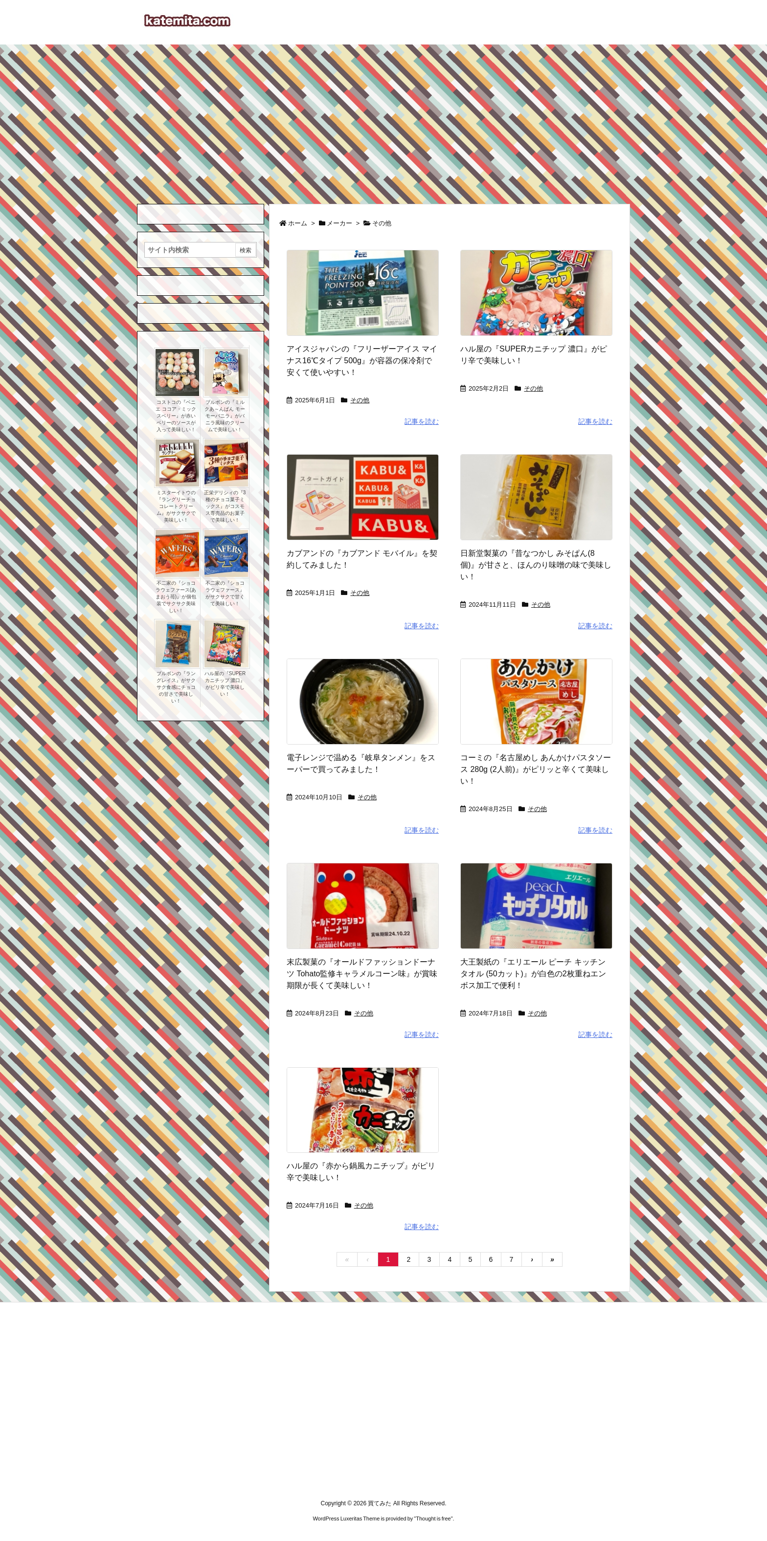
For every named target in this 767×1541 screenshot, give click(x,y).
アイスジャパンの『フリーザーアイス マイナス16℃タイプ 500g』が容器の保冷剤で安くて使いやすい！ (362, 360)
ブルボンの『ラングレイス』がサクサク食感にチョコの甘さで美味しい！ (176, 687)
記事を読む (422, 421)
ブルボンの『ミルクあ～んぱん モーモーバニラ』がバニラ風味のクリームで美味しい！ (224, 415)
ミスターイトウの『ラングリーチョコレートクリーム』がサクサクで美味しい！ (176, 506)
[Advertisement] (383, 117)
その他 (359, 400)
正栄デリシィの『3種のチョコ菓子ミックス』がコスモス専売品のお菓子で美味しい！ (225, 506)
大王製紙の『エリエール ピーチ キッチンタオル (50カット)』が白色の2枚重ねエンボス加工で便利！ (533, 974)
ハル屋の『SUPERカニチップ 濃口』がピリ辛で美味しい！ (225, 684)
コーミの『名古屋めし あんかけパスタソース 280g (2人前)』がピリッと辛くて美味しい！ (535, 769)
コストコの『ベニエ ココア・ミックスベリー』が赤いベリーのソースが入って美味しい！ (176, 415)
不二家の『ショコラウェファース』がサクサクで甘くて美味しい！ (225, 593)
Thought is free (433, 1518)
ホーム (297, 223)
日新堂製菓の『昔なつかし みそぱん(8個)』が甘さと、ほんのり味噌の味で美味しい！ (535, 565)
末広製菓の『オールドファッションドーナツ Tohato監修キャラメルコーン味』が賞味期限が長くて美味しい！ (362, 974)
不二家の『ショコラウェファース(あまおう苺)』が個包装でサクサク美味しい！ (176, 596)
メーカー (339, 223)
